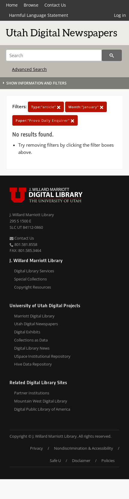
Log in (120, 15)
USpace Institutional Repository (42, 356)
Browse (31, 5)
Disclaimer (81, 460)
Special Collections (30, 279)
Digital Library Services (34, 271)
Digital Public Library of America (42, 409)
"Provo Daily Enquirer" (45, 120)
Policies (108, 460)
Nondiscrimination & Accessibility (83, 448)
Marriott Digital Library (34, 316)
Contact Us (55, 5)
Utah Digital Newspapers (36, 323)
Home (12, 5)
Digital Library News (32, 348)
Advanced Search (29, 69)
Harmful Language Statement (38, 15)
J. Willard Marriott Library (32, 214)
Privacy (36, 448)
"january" (86, 107)
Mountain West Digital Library (40, 401)
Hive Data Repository (33, 364)
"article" (46, 107)
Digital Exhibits (27, 332)
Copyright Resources (32, 287)
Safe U (55, 460)
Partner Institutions (31, 393)
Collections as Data (31, 340)
